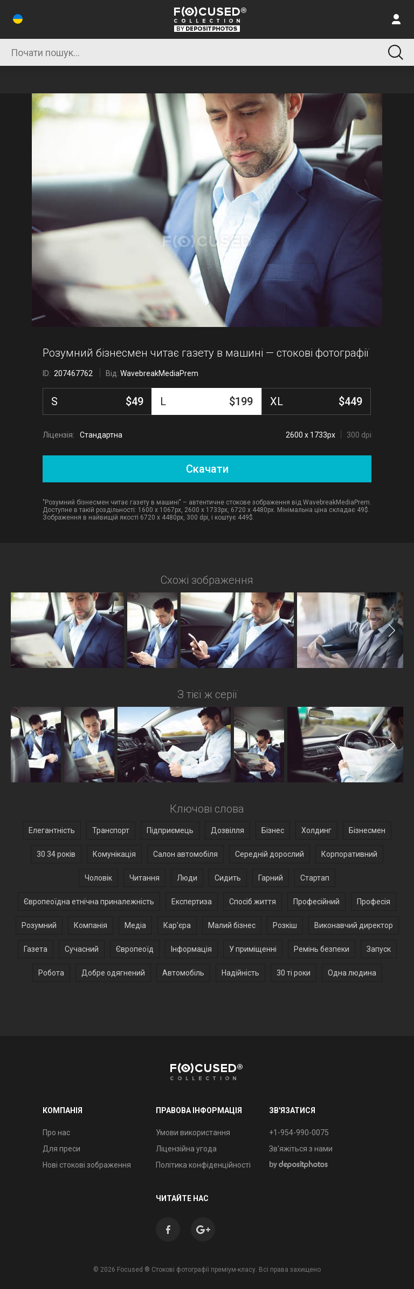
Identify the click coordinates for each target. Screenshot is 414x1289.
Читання (144, 878)
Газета (35, 949)
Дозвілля (227, 830)
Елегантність (52, 830)
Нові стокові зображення (87, 1165)
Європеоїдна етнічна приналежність (89, 901)
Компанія (90, 925)
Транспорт (110, 830)
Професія (373, 901)
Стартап (314, 878)
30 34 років (56, 854)
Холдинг (316, 830)
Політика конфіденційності (203, 1165)
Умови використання (193, 1132)
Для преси (61, 1148)
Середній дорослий (269, 854)
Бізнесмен (367, 830)
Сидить (228, 878)
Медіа (135, 925)
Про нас (56, 1132)
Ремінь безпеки (321, 949)
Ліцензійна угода (186, 1148)
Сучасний (82, 949)
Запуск (379, 949)
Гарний (270, 878)
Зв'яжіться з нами (301, 1148)
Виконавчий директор (353, 925)
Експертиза (191, 901)
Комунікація (114, 854)
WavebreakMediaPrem (159, 373)
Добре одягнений (113, 973)
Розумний (39, 925)
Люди (187, 878)
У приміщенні (253, 949)
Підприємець (170, 830)
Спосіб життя (252, 901)
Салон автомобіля (185, 854)
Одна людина (352, 973)
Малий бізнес (232, 925)
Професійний (316, 901)
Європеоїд (135, 949)
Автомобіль (183, 973)
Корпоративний (349, 854)
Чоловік (98, 878)
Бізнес (272, 830)
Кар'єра (177, 925)
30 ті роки (293, 973)
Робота (51, 973)
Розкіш (285, 925)
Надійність (240, 973)
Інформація (191, 949)
